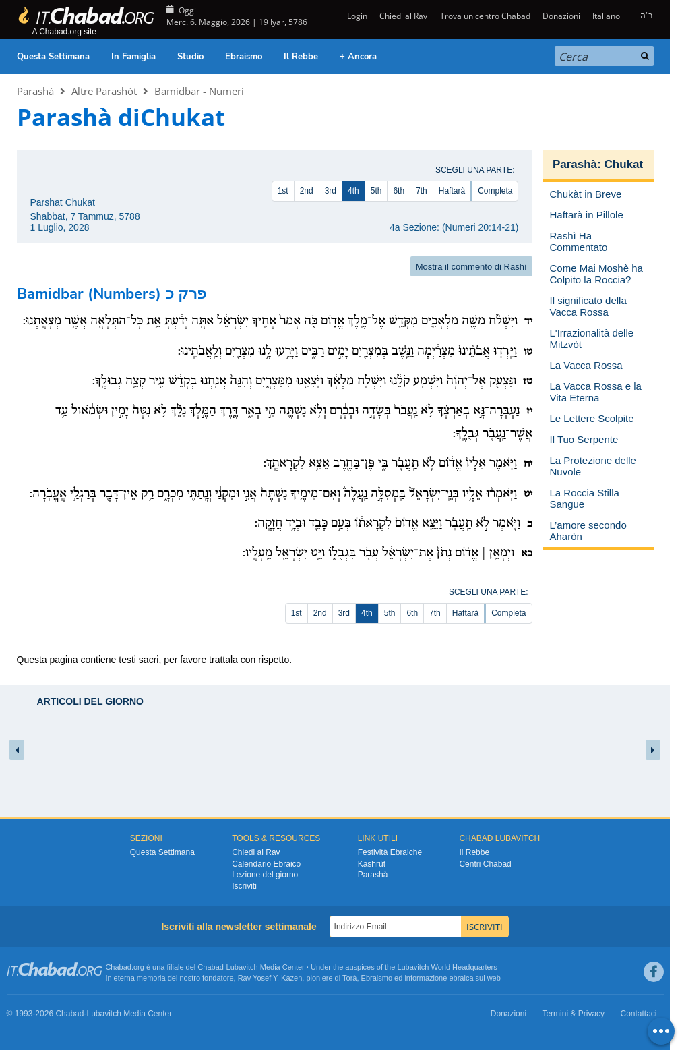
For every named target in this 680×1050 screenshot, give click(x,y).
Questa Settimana (53, 57)
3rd (330, 191)
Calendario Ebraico (266, 864)
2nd (306, 191)
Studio (190, 57)
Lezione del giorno (265, 874)
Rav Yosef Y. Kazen (270, 978)
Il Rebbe (301, 57)
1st (283, 191)
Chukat (623, 164)
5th (376, 191)
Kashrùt (371, 864)
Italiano (606, 16)
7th (421, 191)
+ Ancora (358, 57)
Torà (349, 978)
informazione (425, 978)
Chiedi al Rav (403, 16)
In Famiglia (133, 57)
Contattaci (638, 1013)
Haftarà (452, 191)
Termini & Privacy (573, 1013)
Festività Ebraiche (390, 852)
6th (398, 191)
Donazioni (561, 16)
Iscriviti (244, 886)
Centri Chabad (485, 864)
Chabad (210, 967)
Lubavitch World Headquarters (447, 967)
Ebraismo (243, 57)
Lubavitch (242, 967)
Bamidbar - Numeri (199, 91)
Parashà (35, 91)
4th (353, 191)
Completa (495, 191)
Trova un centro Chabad (485, 16)
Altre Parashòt (104, 91)
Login (356, 16)
